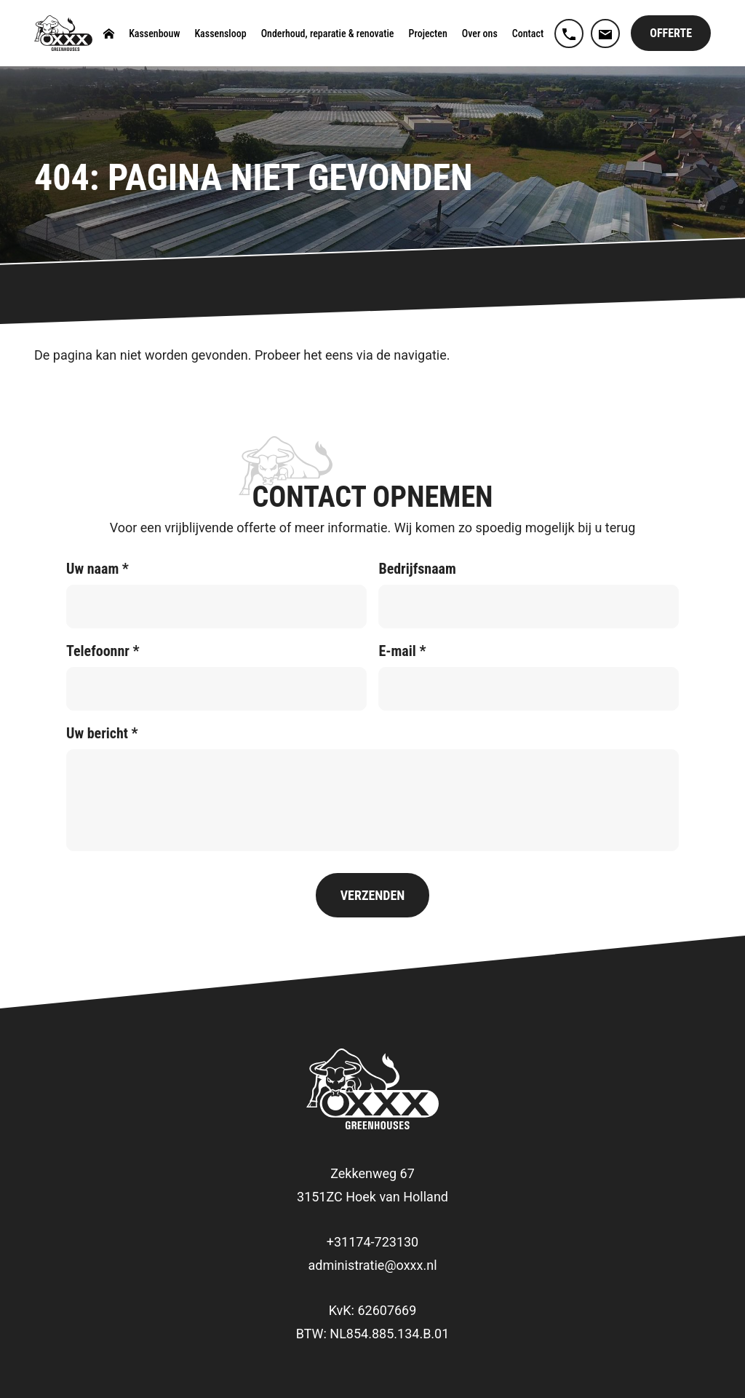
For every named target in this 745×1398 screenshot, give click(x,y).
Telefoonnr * (103, 651)
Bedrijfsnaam (416, 568)
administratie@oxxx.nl (372, 1265)
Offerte (671, 33)
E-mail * (402, 651)
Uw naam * (97, 568)
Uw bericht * (102, 733)
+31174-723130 (372, 1241)
